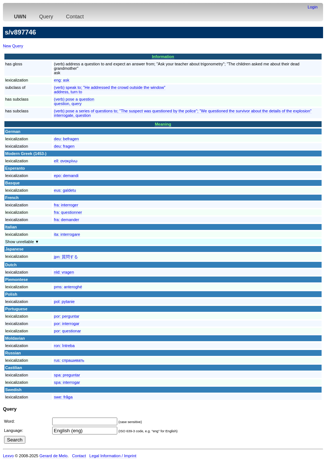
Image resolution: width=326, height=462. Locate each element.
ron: (64, 345)
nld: (64, 272)
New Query (13, 46)
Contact (75, 16)
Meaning (163, 124)
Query (46, 16)
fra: (66, 205)
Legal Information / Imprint (112, 456)
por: (66, 316)
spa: (67, 375)
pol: (64, 301)
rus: (69, 360)
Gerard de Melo (53, 456)
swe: (63, 397)
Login (313, 7)
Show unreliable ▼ (22, 241)
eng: (61, 80)
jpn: (66, 257)
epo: (66, 175)
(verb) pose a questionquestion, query (74, 101)
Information (163, 56)
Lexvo (8, 456)
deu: (66, 139)
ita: (67, 234)
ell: (66, 161)
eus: (65, 190)
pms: (68, 287)
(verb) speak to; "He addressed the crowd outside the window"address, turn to (109, 89)
